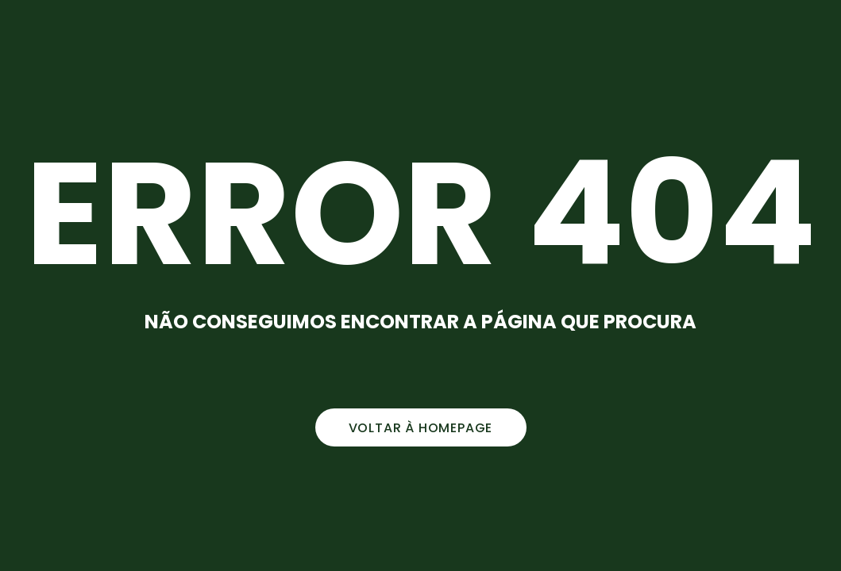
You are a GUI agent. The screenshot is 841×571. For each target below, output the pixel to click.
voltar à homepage (421, 427)
